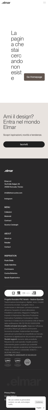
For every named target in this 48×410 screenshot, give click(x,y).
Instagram (8, 199)
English (39, 408)
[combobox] (40, 408)
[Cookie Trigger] (10, 396)
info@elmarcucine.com (13, 193)
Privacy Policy (9, 393)
